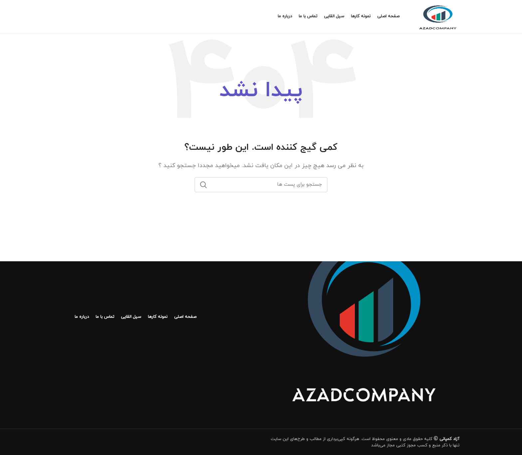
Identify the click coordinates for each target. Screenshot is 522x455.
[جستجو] (261, 184)
